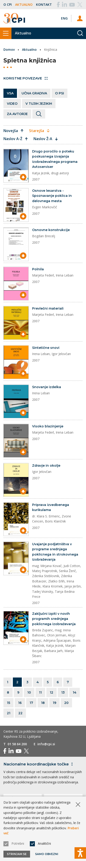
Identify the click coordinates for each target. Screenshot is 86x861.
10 (29, 692)
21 (8, 713)
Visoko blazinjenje (47, 426)
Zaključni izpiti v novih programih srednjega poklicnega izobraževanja (54, 619)
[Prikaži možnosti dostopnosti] (80, 853)
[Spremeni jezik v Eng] (64, 18)
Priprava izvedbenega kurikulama (50, 507)
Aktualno (24, 4)
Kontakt (44, 4)
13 (63, 692)
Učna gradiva (34, 93)
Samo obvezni (46, 854)
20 (66, 703)
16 (20, 703)
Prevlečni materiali (48, 308)
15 (8, 703)
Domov (9, 49)
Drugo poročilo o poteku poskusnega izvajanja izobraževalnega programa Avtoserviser (55, 159)
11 (40, 692)
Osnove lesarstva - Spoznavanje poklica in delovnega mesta (52, 196)
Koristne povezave (25, 78)
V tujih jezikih (38, 104)
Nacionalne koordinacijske (38, 764)
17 (31, 703)
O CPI (7, 4)
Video (12, 104)
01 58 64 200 (17, 744)
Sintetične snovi (45, 348)
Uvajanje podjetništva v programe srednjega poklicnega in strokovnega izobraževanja (55, 552)
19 (54, 703)
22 (20, 713)
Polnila (38, 269)
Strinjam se (17, 854)
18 (43, 703)
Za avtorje (17, 114)
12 (51, 692)
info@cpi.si (46, 744)
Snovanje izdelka (46, 387)
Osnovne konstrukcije (51, 230)
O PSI (59, 93)
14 (74, 692)
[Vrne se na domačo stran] (14, 18)
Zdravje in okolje (46, 465)
